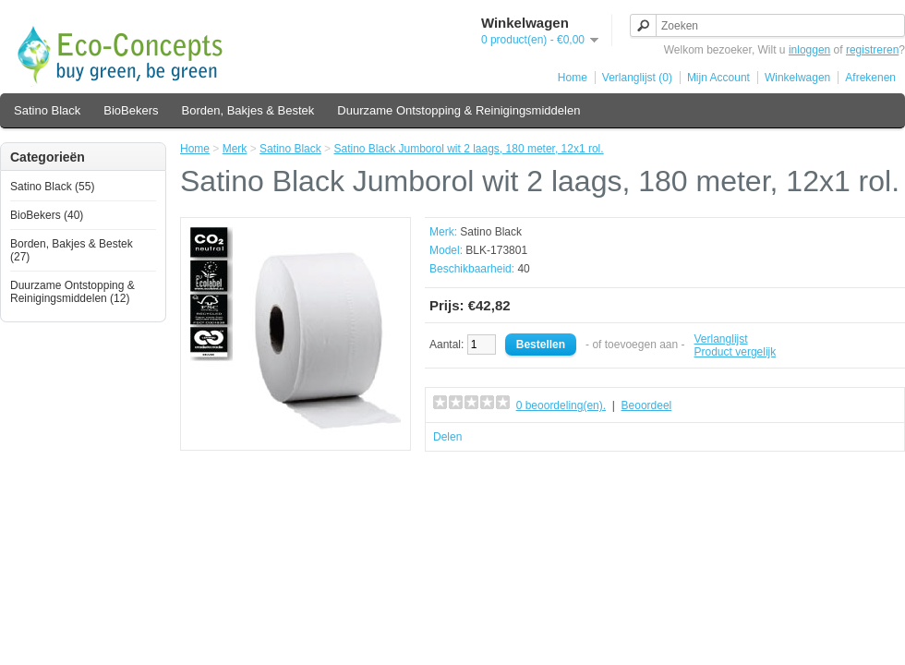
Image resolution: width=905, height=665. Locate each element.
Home (572, 77)
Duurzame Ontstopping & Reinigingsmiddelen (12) (72, 292)
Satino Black (47, 110)
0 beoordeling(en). (561, 405)
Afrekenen (870, 77)
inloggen (809, 49)
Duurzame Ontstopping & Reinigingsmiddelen (458, 110)
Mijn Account (718, 77)
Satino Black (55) (52, 186)
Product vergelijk (735, 351)
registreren (872, 49)
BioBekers (130, 110)
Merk (235, 148)
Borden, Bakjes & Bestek (248, 110)
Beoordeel (646, 405)
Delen (447, 436)
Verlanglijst (721, 338)
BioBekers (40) (46, 215)
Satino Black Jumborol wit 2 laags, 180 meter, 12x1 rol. (468, 148)
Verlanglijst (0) (637, 77)
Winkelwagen (797, 77)
